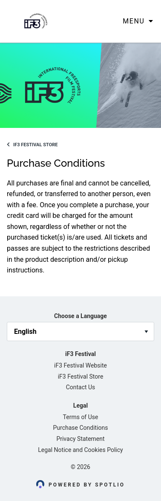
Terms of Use (80, 417)
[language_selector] (80, 331)
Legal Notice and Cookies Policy (80, 449)
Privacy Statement (80, 438)
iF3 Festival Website (80, 365)
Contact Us (80, 387)
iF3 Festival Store (32, 145)
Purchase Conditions (80, 427)
